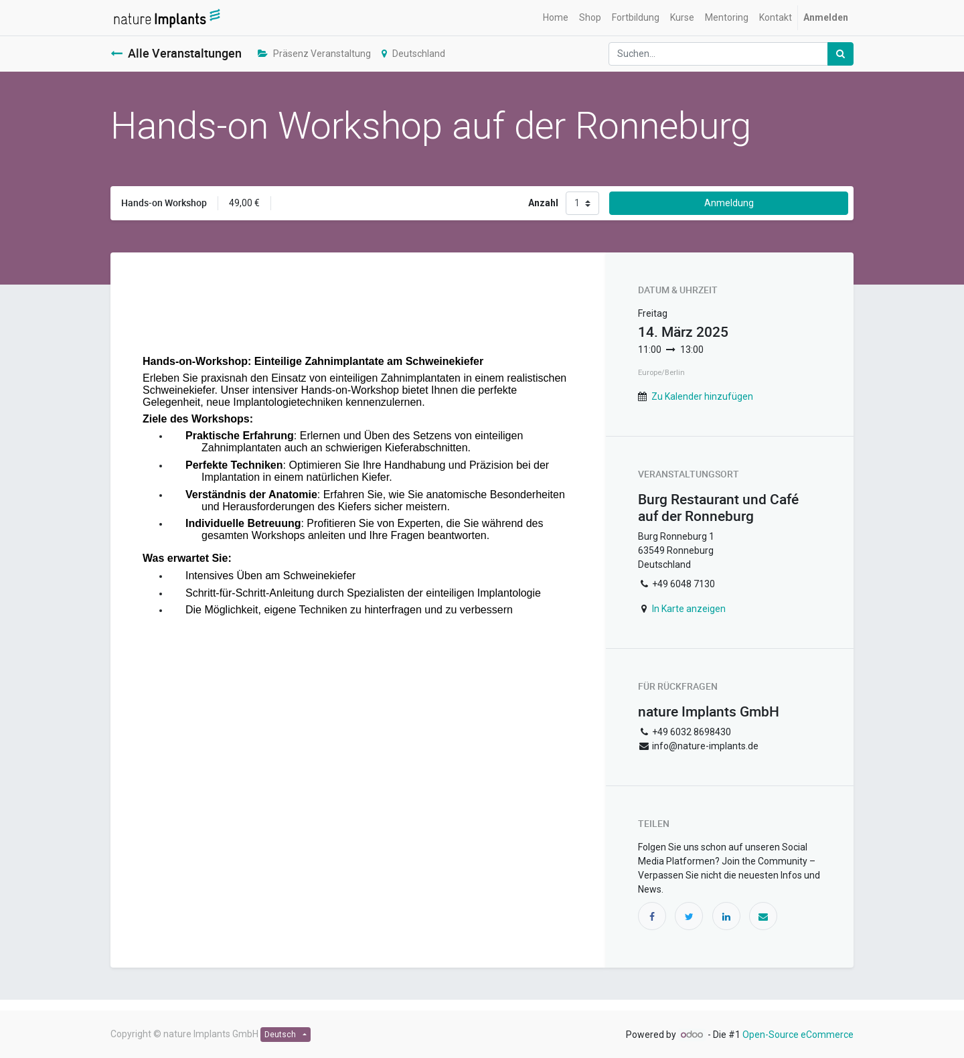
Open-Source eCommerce (798, 1034)
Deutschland (413, 53)
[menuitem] (556, 17)
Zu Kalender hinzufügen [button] (702, 396)
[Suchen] (840, 54)
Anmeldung (729, 203)
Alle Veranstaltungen (176, 53)
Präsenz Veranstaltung (314, 53)
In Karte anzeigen (689, 608)
